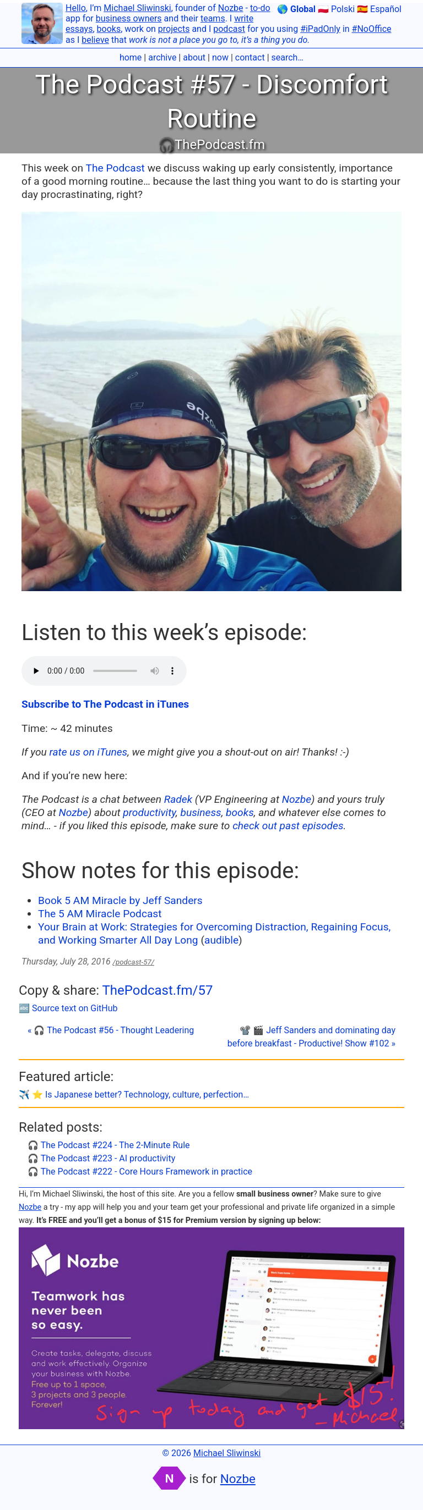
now (220, 57)
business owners (129, 18)
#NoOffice (372, 29)
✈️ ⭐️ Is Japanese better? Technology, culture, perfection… (134, 1094)
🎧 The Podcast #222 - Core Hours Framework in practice (140, 1171)
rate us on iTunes (89, 752)
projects (174, 29)
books (109, 29)
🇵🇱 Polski (336, 9)
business (200, 812)
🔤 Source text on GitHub (68, 1008)
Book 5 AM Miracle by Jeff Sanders (120, 900)
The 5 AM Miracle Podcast (100, 913)
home (131, 57)
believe (95, 40)
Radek (178, 799)
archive (162, 57)
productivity (149, 812)
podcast (229, 29)
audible (221, 940)
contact (250, 57)
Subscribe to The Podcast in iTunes (105, 704)
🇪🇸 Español (379, 9)
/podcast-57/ (133, 962)
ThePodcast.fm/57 (157, 990)
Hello (76, 8)
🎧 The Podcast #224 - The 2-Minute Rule (109, 1145)
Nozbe (230, 8)
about (194, 57)
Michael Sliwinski (137, 8)
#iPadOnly (320, 29)
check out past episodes (287, 825)
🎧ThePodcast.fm (211, 144)
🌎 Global (296, 9)
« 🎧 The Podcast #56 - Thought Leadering (111, 1030)
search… (288, 57)
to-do (260, 8)
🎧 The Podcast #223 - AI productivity (101, 1158)
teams (212, 18)
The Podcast (115, 168)
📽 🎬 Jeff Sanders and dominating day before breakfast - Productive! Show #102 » (311, 1037)
